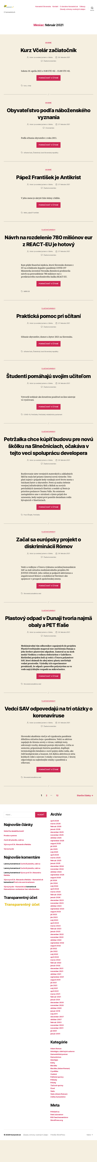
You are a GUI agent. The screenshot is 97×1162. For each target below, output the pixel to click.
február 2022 (55, 985)
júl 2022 (53, 970)
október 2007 (56, 1041)
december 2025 (57, 854)
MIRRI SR (27, 299)
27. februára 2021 (64, 125)
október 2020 (56, 1030)
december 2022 (57, 956)
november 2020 (57, 1027)
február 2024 (55, 916)
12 (56, 817)
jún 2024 (54, 905)
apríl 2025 (54, 877)
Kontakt (55, 7)
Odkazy (82, 7)
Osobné (48, 44)
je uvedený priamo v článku (43, 58)
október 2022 (55, 962)
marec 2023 (55, 948)
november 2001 (56, 1050)
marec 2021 (55, 1016)
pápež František (33, 214)
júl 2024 (53, 902)
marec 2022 (55, 982)
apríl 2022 (54, 979)
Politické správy (57, 1099)
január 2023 (55, 953)
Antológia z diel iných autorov (62, 1073)
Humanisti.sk (15, 1157)
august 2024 (55, 899)
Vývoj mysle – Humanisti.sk (15, 908)
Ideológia (54, 1082)
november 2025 (57, 857)
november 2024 (57, 891)
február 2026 (55, 848)
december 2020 (57, 1024)
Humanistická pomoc (59, 1076)
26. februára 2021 (64, 398)
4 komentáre (49, 129)
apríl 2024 (54, 911)
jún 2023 (54, 939)
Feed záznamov (56, 1136)
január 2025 (55, 885)
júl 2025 (53, 868)
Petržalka (34, 430)
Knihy (52, 1085)
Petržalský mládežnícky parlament (51, 430)
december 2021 (56, 990)
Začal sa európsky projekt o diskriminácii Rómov (48, 565)
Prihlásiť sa (54, 1134)
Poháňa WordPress (58, 1157)
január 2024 (55, 919)
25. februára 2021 (64, 745)
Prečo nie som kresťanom (24, 904)
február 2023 (55, 951)
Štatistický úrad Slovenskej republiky (46, 154)
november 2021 (56, 993)
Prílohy (53, 1104)
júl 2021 (53, 1004)
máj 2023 (54, 942)
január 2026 (55, 851)
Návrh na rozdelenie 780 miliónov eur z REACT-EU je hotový (48, 245)
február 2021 (55, 1019)
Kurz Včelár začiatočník (48, 51)
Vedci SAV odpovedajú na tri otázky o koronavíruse (48, 734)
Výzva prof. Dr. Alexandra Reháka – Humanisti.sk (23, 901)
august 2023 (55, 933)
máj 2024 (54, 908)
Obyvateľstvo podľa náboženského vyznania (48, 115)
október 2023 (55, 928)
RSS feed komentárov (59, 1139)
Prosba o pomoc (10, 857)
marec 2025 (55, 880)
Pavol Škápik (28, 537)
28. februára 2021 (64, 58)
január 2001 (55, 1056)
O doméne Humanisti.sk (69, 7)
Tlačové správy (48, 231)
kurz (25, 87)
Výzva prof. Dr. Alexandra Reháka (17, 866)
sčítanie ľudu (28, 154)
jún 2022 (53, 973)
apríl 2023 (54, 945)
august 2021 (55, 1002)
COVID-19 (27, 430)
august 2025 (55, 865)
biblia (25, 214)
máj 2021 (54, 1010)
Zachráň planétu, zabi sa (14, 862)
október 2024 (55, 894)
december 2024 (57, 888)
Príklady (53, 1102)
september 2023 (57, 931)
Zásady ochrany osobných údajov (72, 10)
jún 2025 (54, 871)
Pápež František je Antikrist (48, 178)
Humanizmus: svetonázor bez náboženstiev (21, 911)
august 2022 (55, 968)
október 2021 (55, 996)
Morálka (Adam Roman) (60, 1090)
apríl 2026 (54, 843)
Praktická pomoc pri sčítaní (48, 324)
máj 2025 (54, 874)
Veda (52, 1113)
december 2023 (57, 922)
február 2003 (55, 1044)
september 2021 (57, 999)
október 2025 (55, 860)
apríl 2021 (54, 1013)
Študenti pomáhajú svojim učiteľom (48, 387)
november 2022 (56, 959)
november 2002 (57, 1047)
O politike (54, 1093)
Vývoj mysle (9, 871)
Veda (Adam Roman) (58, 1116)
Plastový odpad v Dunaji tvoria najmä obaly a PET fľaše (48, 643)
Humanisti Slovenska (43, 7)
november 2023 (57, 925)
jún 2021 (53, 1007)
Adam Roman (55, 1070)
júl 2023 (53, 936)
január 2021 (55, 1021)
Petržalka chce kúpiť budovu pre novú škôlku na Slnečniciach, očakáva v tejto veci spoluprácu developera (48, 464)
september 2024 (57, 897)
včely (29, 87)
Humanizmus (55, 1079)
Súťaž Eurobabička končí (14, 853)
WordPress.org (56, 1142)
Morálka (53, 1087)
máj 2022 (54, 976)
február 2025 (55, 882)
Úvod (52, 1110)
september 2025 (57, 863)
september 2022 (57, 965)
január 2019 (55, 1033)
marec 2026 (55, 845)
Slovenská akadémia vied (32, 616)
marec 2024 (55, 914)
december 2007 (57, 1039)
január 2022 (55, 987)
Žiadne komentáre (49, 62)
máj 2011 (54, 1036)
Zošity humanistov (58, 1119)
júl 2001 (53, 1053)
